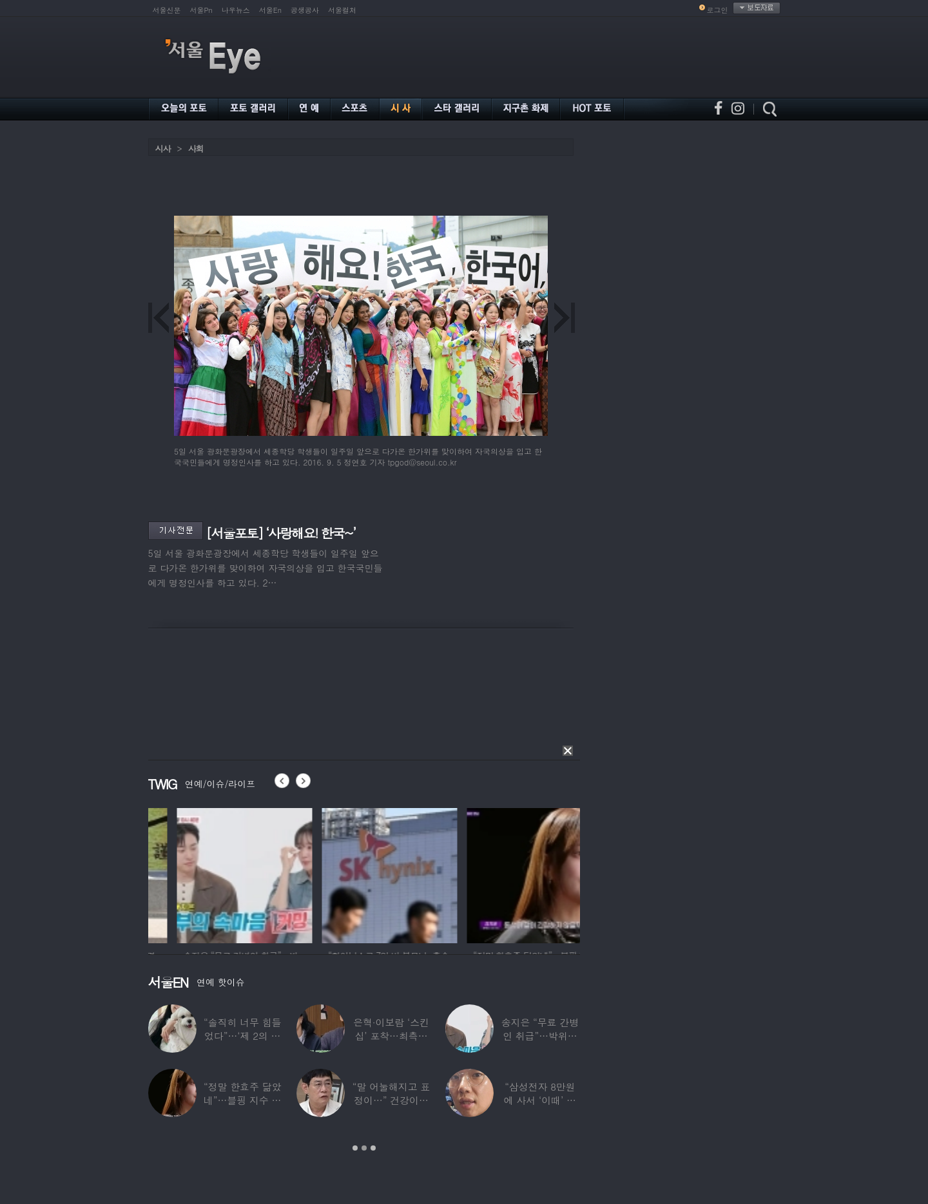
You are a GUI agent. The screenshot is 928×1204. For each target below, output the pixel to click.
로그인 (717, 10)
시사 (163, 148)
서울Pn (201, 10)
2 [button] (364, 1148)
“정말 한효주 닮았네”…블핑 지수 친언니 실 (242, 1100)
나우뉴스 (236, 10)
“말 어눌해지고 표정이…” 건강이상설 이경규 (391, 1100)
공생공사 (305, 10)
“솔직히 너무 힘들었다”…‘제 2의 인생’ (242, 1035)
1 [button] (355, 1148)
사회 (196, 148)
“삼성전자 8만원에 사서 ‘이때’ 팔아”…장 (540, 1100)
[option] (172, 873)
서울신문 (167, 10)
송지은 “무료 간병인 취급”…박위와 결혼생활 (540, 1035)
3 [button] (373, 1148)
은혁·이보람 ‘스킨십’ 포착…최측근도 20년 (391, 1035)
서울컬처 (342, 10)
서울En (270, 10)
